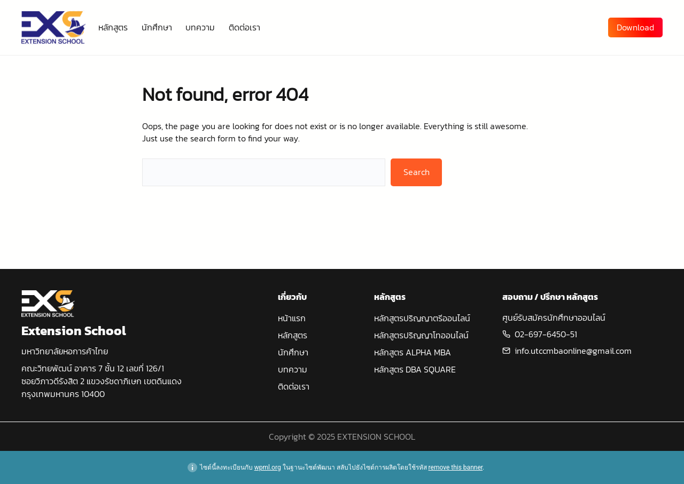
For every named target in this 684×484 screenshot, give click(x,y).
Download (635, 27)
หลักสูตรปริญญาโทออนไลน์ (421, 335)
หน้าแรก (292, 318)
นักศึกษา (293, 352)
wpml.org (267, 467)
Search (416, 171)
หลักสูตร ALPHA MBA (412, 352)
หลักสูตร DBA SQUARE (415, 369)
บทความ (292, 369)
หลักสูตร (292, 335)
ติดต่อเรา (293, 386)
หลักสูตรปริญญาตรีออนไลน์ (422, 318)
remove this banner (456, 467)
